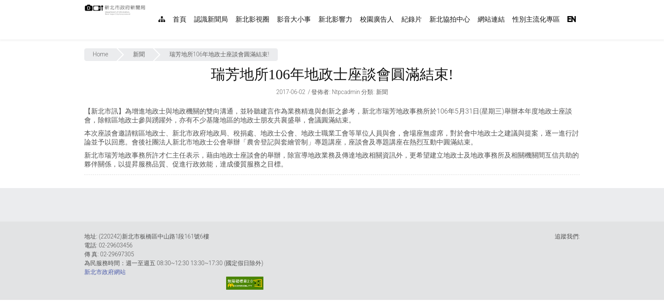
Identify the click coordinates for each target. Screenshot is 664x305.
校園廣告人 (377, 19)
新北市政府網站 (105, 272)
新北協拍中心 (449, 19)
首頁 (179, 19)
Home (100, 54)
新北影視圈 (252, 19)
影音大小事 (294, 19)
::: (150, 4)
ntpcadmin (346, 92)
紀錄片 (411, 19)
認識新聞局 (211, 19)
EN (571, 19)
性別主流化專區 (536, 19)
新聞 (139, 54)
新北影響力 (335, 19)
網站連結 (491, 19)
